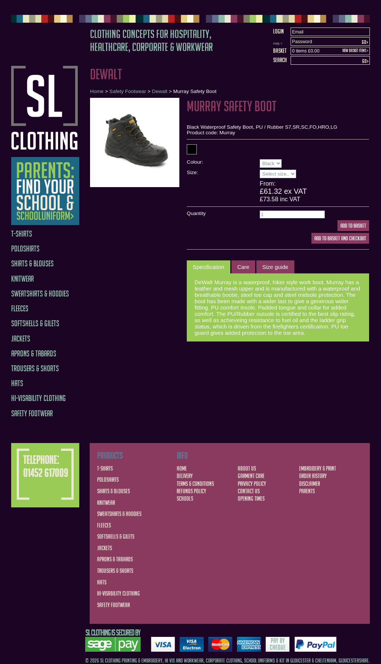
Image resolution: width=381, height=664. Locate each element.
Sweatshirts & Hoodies (40, 293)
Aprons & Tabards (33, 353)
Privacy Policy (252, 483)
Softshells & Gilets (35, 323)
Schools (185, 498)
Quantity (196, 213)
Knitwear (22, 278)
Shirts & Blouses (32, 263)
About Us (247, 468)
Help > (277, 43)
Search (280, 60)
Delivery (185, 475)
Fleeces (19, 308)
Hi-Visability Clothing (38, 398)
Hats (17, 383)
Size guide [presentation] (275, 267)
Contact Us (249, 491)
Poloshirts (25, 248)
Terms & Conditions (195, 483)
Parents (307, 491)
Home (96, 91)
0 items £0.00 (305, 51)
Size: (192, 172)
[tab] (208, 267)
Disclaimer (309, 483)
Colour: (195, 162)
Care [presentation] (243, 267)
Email (298, 32)
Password (302, 41)
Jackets (20, 338)
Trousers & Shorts (35, 368)
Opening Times (251, 498)
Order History (313, 475)
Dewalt (159, 91)
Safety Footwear (32, 413)
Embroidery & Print (317, 468)
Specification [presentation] (208, 267)
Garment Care (251, 475)
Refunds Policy (191, 491)
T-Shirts (21, 233)
